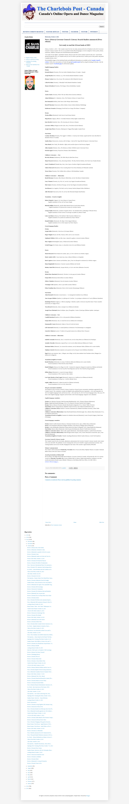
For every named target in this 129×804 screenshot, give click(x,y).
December (30, 541)
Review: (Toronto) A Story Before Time (36, 661)
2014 (27, 537)
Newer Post (48, 522)
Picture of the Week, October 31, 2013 (35, 558)
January (29, 783)
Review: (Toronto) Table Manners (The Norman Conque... (40, 717)
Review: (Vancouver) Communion (35, 589)
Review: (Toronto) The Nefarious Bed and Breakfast (39, 591)
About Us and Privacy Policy (32, 59)
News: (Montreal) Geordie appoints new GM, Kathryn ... (40, 711)
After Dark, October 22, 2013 (33, 632)
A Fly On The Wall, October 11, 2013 (35, 715)
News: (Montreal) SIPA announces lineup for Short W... (39, 602)
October (29, 545)
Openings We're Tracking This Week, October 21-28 (39, 639)
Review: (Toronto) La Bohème (34, 756)
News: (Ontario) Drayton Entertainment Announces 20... (40, 685)
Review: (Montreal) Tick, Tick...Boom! (36, 676)
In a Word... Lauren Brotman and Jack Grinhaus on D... (39, 569)
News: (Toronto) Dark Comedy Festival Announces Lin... (40, 624)
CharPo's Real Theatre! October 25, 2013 (36, 608)
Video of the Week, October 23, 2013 (35, 628)
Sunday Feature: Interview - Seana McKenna (37, 698)
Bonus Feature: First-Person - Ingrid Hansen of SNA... (39, 724)
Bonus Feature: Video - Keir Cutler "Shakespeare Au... (39, 606)
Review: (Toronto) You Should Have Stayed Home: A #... (40, 643)
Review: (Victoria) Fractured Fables (35, 682)
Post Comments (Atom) (56, 525)
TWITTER (65, 32)
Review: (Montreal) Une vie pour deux (36, 593)
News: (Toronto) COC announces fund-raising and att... (39, 567)
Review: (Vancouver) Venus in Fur (35, 706)
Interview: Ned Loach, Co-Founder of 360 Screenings (39, 650)
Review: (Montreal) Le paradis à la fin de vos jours (38, 552)
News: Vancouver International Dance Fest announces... (39, 565)
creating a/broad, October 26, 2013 (35, 604)
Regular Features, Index (31, 57)
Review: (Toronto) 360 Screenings (35, 587)
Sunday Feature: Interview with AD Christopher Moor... (39, 750)
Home (75, 522)
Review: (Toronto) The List (33, 656)
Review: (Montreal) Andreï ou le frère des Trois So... (39, 556)
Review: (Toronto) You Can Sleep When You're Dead (39, 595)
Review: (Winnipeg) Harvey (33, 654)
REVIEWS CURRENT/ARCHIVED (33, 32)
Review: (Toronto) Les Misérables (35, 730)
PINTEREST (94, 32)
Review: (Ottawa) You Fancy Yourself (35, 652)
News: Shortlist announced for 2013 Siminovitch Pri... (39, 732)
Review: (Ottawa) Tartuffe (33, 645)
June (29, 772)
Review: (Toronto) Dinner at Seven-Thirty (36, 680)
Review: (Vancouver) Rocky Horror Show (36, 719)
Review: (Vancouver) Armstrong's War (36, 613)
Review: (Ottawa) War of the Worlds (35, 547)
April (29, 777)
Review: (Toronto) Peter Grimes (34, 748)
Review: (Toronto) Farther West (34, 621)
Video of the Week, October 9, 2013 (35, 739)
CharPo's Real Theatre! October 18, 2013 (36, 663)
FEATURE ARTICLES (52, 32)
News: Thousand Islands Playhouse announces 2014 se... (40, 735)
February (30, 781)
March (29, 779)
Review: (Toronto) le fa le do (33, 576)
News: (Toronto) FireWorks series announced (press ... (39, 600)
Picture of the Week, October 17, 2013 (35, 674)
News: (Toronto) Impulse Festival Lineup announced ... (39, 669)
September (30, 766)
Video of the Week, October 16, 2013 (35, 689)
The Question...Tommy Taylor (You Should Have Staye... (40, 578)
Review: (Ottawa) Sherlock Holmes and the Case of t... (39, 667)
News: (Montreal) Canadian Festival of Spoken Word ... (39, 671)
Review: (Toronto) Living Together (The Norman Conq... (40, 704)
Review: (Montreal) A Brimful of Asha (36, 549)
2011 (27, 788)
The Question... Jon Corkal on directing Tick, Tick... (39, 693)
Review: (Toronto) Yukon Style (34, 658)
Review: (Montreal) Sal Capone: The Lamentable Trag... (39, 584)
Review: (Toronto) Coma (32, 554)
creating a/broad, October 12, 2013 (35, 700)
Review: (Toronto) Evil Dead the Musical (36, 560)
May (29, 774)
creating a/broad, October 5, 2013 (34, 752)
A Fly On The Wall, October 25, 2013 (35, 610)
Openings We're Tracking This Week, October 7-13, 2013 (40, 746)
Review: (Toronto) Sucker (33, 597)
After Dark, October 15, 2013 (33, 691)
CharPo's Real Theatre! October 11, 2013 (36, 713)
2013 (27, 539)
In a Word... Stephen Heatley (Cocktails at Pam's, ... (38, 626)
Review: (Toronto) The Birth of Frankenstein (37, 563)
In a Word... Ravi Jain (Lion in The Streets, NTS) (38, 687)
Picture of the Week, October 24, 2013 (35, 617)
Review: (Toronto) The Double (34, 615)
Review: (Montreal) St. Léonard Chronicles (37, 761)
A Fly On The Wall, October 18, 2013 (35, 665)
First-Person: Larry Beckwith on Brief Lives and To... (39, 630)
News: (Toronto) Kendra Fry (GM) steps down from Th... (40, 709)
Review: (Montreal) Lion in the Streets (36, 619)
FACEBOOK (74, 32)
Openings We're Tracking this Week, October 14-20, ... (39, 695)
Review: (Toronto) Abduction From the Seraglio (38, 580)
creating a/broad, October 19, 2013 (35, 648)
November (30, 543)
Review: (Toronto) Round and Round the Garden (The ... (40, 678)
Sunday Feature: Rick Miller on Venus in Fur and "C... (39, 641)
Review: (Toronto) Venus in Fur (34, 763)
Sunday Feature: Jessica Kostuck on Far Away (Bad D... (39, 582)
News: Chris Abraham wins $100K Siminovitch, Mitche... (40, 634)
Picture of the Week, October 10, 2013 (35, 728)
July (29, 770)
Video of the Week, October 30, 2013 (35, 571)
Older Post (101, 522)
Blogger (88, 795)
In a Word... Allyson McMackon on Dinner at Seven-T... (39, 737)
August (29, 768)
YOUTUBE (84, 32)
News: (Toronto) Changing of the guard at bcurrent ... (39, 722)
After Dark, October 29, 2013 (33, 573)
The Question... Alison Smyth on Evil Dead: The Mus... (39, 637)
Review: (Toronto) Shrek (32, 759)
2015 (27, 535)
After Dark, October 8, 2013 (33, 741)
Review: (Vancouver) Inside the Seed (35, 754)
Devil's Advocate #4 (31, 702)
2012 (27, 786)
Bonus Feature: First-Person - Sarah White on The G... (39, 726)
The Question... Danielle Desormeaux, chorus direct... (39, 743)
